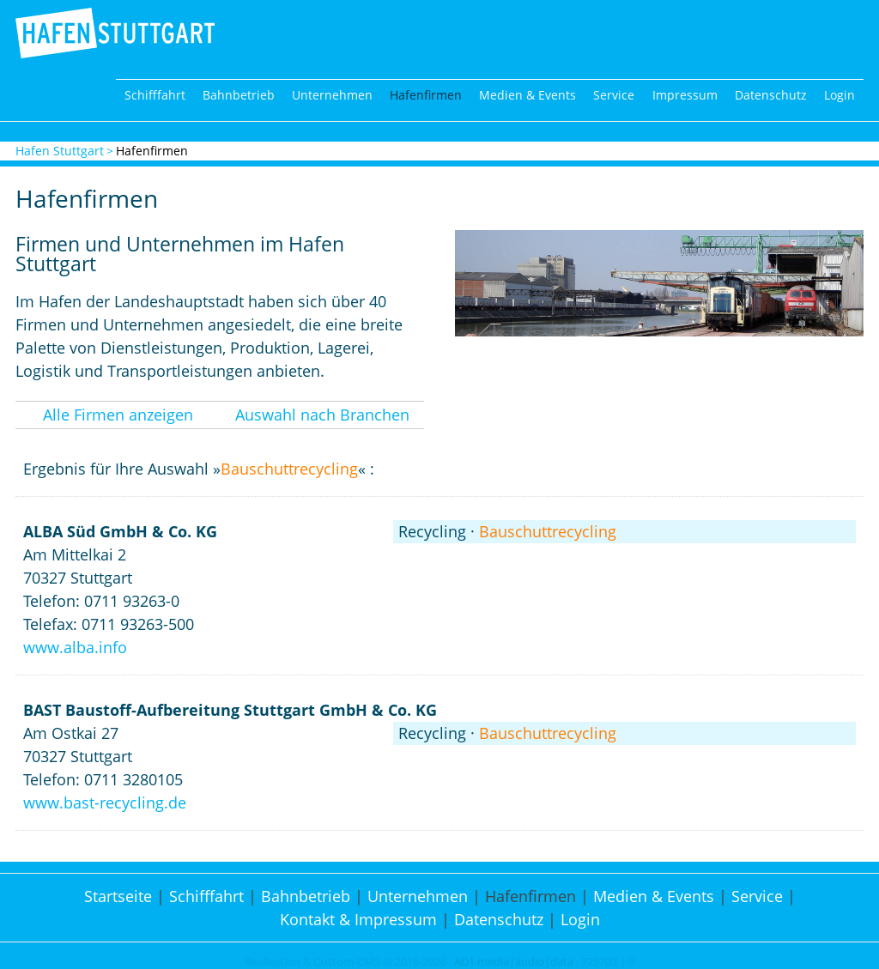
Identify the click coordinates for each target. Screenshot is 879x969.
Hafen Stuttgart (59, 150)
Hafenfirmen (426, 95)
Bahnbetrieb (239, 95)
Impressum (685, 95)
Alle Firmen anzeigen (118, 414)
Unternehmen (332, 95)
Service (613, 95)
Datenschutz (771, 95)
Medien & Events (527, 95)
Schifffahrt (154, 95)
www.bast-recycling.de (104, 802)
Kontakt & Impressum (358, 919)
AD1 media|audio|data (513, 961)
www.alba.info (75, 647)
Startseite (118, 896)
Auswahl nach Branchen (322, 414)
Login (839, 95)
